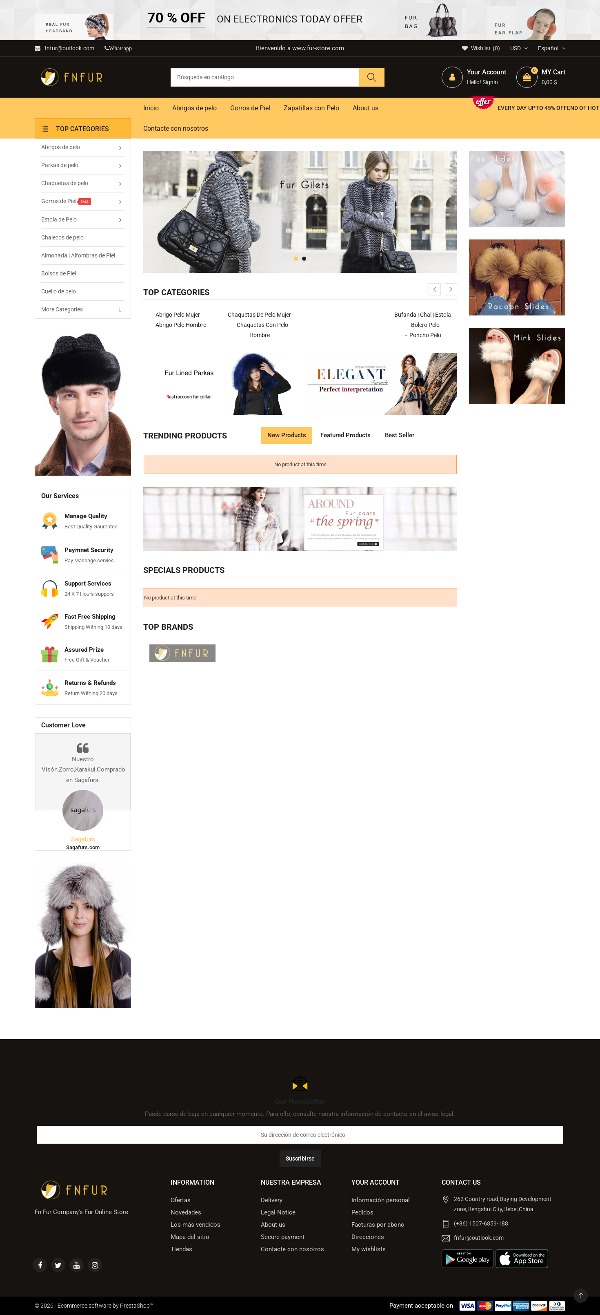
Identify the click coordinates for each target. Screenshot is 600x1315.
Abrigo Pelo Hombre (181, 325)
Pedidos (362, 1212)
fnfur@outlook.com (64, 48)
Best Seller (399, 435)
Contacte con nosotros (292, 1249)
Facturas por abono (377, 1224)
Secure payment (282, 1237)
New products (286, 435)
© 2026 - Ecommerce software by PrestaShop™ (94, 1305)
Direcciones (367, 1237)
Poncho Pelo (425, 335)
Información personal (380, 1200)
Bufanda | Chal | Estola (422, 314)
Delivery (271, 1200)
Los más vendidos (195, 1224)
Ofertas (181, 1200)
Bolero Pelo (425, 325)
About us (273, 1224)
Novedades (186, 1212)
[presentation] (435, 289)
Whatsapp (120, 48)
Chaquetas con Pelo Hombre (262, 330)
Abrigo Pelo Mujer (178, 314)
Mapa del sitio (190, 1237)
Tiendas (181, 1249)
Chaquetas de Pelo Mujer (259, 314)
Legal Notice (278, 1212)
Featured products (345, 435)
